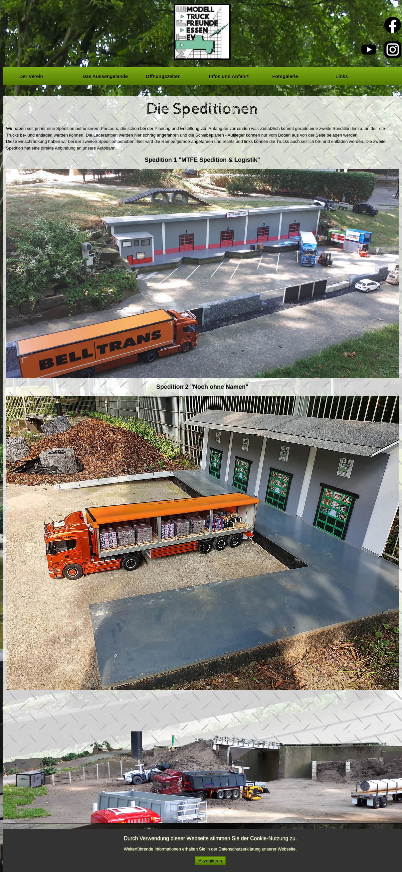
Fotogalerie (285, 75)
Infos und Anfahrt (229, 75)
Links (341, 75)
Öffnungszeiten (163, 75)
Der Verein (31, 75)
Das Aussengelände (105, 75)
